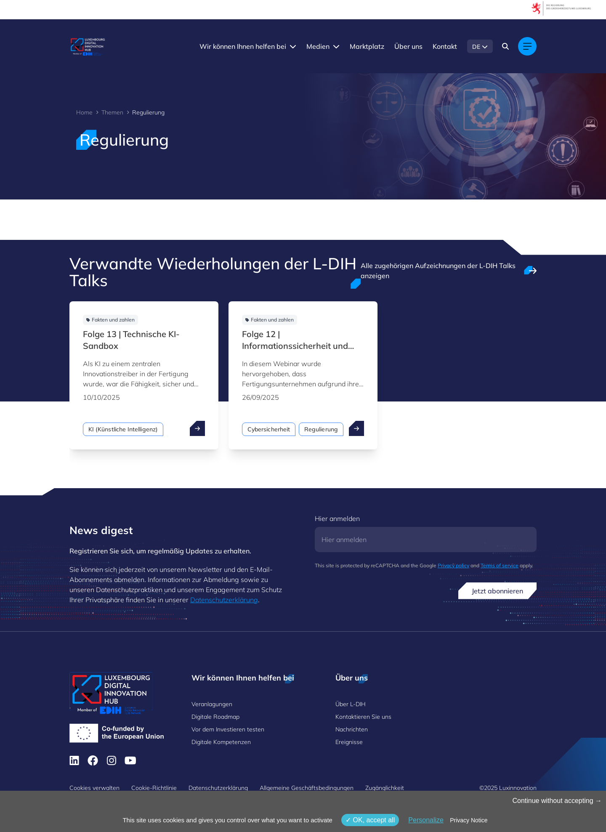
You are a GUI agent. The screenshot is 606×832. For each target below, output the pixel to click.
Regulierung (321, 429)
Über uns (408, 46)
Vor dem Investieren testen (227, 729)
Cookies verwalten (94, 788)
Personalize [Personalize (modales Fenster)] (426, 820)
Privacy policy (453, 565)
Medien (318, 46)
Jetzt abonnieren (497, 591)
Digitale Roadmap (215, 716)
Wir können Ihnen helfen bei (242, 46)
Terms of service (499, 565)
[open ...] (197, 428)
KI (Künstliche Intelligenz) (123, 429)
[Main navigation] (527, 46)
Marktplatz (367, 46)
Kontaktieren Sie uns (363, 716)
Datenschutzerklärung (224, 599)
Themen (112, 112)
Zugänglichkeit (384, 788)
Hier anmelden (337, 518)
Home (84, 112)
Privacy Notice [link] (468, 820)
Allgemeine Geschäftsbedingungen (307, 788)
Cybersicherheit (268, 429)
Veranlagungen (211, 704)
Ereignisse (349, 742)
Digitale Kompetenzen (221, 742)
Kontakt (445, 46)
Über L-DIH (350, 704)
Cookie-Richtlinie (154, 788)
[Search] (505, 46)
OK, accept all (370, 820)
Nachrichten (351, 729)
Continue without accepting (557, 800)
